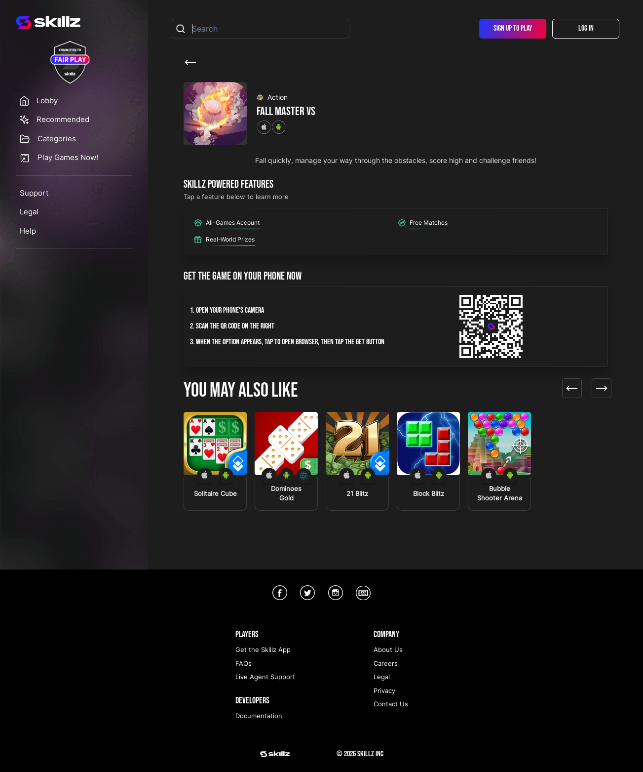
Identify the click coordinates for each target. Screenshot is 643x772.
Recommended (63, 119)
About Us (388, 649)
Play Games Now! (68, 157)
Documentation (258, 716)
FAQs (243, 663)
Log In (586, 28)
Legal (29, 211)
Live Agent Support (265, 677)
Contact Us (391, 704)
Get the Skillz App (263, 649)
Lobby (47, 100)
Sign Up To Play (512, 28)
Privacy (384, 690)
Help (28, 231)
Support (34, 193)
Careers (386, 663)
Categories (57, 138)
